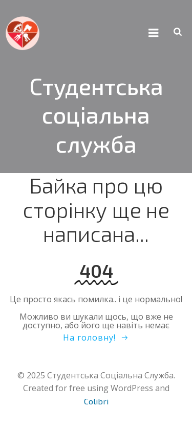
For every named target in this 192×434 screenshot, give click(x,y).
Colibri (96, 401)
